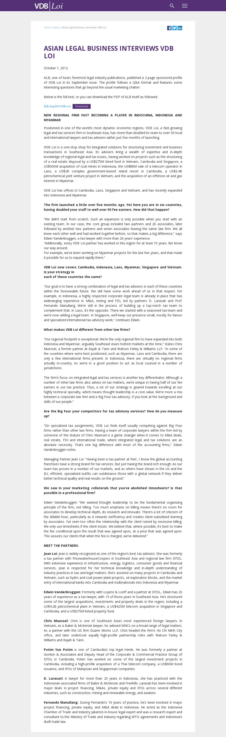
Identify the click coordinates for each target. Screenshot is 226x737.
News (56, 27)
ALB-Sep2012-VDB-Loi (57, 106)
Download (81, 106)
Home (47, 27)
